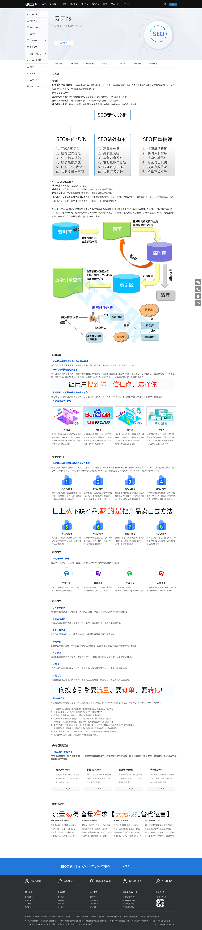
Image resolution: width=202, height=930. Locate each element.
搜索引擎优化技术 (130, 892)
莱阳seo (44, 917)
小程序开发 (94, 904)
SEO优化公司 (36, 60)
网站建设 (73, 4)
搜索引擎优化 (36, 53)
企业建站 (61, 897)
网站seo (36, 66)
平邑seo (93, 917)
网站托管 (61, 904)
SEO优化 (36, 14)
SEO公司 (114, 4)
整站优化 (28, 900)
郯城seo (101, 917)
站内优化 (106, 64)
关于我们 (125, 4)
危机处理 (28, 907)
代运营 (63, 4)
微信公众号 (160, 892)
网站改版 (61, 900)
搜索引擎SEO (36, 86)
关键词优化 (36, 27)
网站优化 (53, 4)
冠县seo (85, 917)
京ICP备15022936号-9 (86, 924)
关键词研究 (90, 64)
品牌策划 (93, 907)
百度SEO (36, 73)
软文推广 (61, 907)
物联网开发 (94, 900)
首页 (44, 4)
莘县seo (68, 917)
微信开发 (95, 4)
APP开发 (84, 4)
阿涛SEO (74, 924)
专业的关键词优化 (129, 897)
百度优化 (36, 40)
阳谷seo (76, 917)
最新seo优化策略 (129, 900)
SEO (105, 4)
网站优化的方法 (128, 907)
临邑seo (28, 917)
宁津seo (52, 917)
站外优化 (121, 64)
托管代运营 (153, 64)
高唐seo (60, 917)
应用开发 (93, 897)
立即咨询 (63, 43)
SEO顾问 (36, 34)
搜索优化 (137, 64)
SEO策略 (74, 64)
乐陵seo (36, 917)
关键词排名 (29, 897)
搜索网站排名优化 (129, 904)
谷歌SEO (36, 47)
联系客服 (66, 789)
